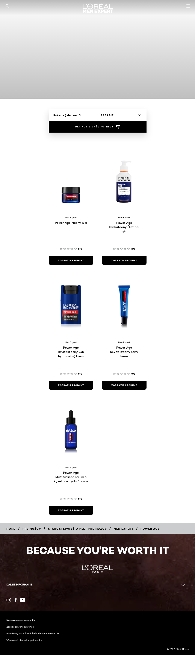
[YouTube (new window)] (22, 600)
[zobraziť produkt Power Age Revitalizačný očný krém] (124, 385)
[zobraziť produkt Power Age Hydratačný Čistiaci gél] (124, 260)
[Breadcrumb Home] (11, 528)
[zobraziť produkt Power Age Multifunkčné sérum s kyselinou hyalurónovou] (71, 510)
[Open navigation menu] (188, 6)
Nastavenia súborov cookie (21, 620)
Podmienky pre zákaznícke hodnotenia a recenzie (32, 633)
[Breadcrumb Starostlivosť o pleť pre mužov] (77, 528)
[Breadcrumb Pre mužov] (32, 528)
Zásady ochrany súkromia (20, 626)
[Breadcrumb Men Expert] (124, 528)
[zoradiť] (120, 115)
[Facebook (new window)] (16, 600)
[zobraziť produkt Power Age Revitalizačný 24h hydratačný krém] (71, 385)
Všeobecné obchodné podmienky (24, 640)
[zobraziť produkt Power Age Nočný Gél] (71, 260)
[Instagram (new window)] (8, 600)
